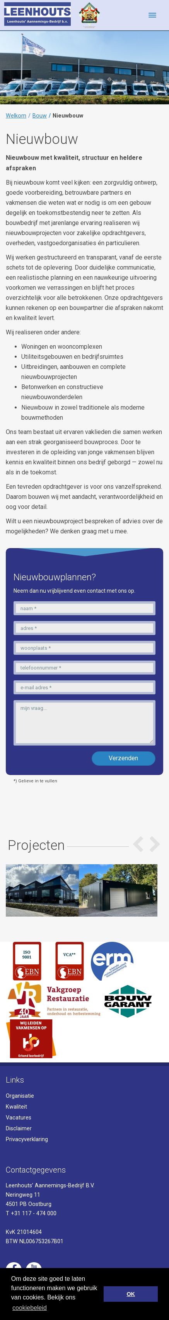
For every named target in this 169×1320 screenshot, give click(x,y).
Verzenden (123, 758)
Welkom (16, 115)
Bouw (39, 115)
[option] (39, 890)
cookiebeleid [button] (29, 1307)
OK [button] (130, 1294)
